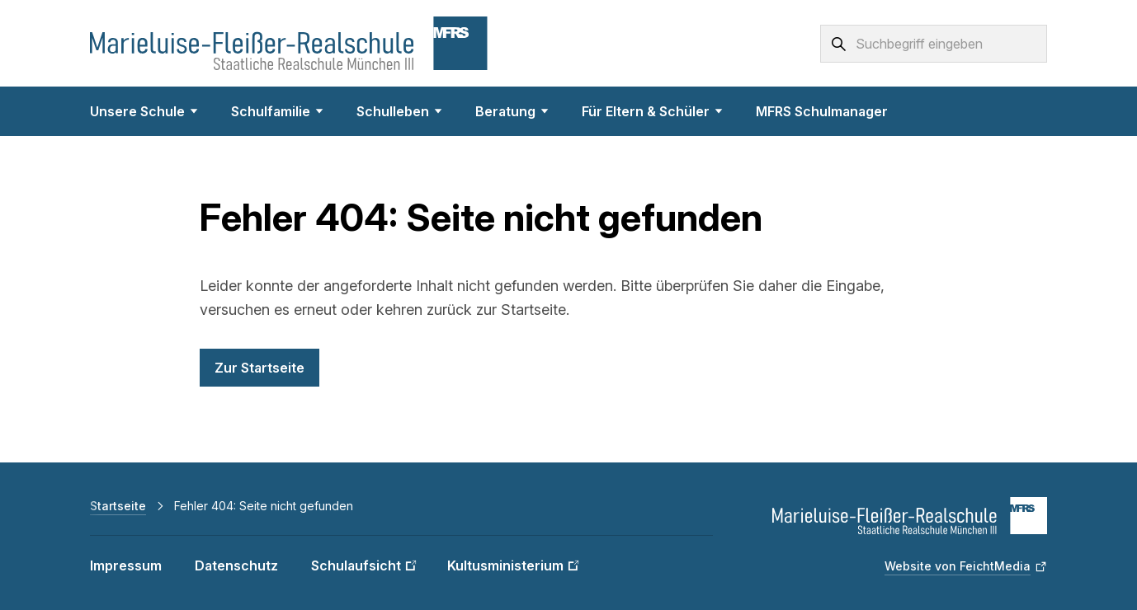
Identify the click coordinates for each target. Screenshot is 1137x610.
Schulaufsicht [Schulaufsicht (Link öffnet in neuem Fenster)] (356, 565)
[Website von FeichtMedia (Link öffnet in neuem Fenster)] (966, 566)
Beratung (512, 111)
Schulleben (399, 111)
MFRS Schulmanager (822, 111)
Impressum (126, 565)
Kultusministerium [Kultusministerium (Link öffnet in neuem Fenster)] (505, 565)
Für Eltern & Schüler (652, 111)
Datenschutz (236, 565)
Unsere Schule (144, 111)
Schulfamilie (277, 111)
